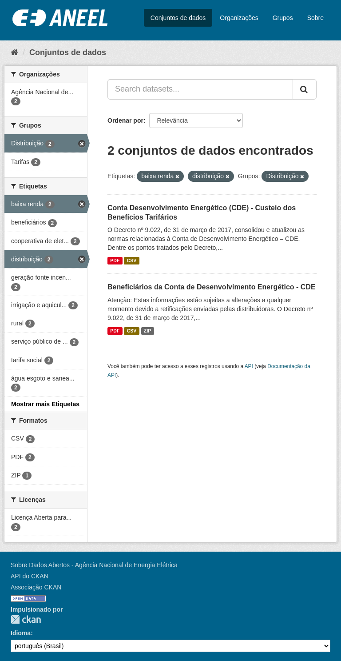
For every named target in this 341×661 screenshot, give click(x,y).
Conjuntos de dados (178, 17)
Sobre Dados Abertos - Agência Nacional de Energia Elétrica (94, 565)
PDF (114, 260)
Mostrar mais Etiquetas (45, 404)
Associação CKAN (36, 587)
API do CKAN (29, 576)
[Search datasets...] (200, 89)
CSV (132, 260)
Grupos (283, 17)
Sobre (315, 17)
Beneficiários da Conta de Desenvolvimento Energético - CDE (211, 287)
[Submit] (305, 89)
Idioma (21, 633)
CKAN (26, 619)
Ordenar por (125, 120)
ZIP (147, 330)
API (249, 366)
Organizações (239, 17)
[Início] (14, 52)
